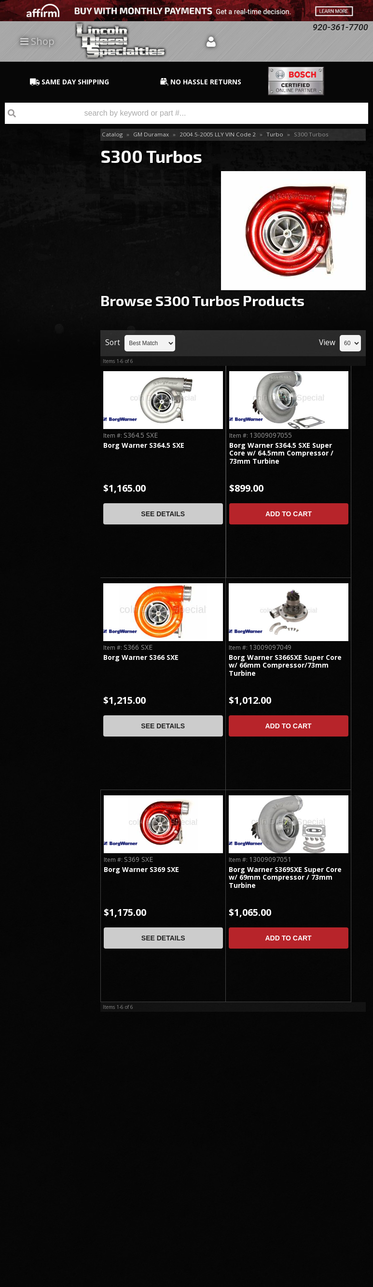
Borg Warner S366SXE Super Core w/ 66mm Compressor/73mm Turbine (285, 666)
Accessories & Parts (45, 176)
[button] (186, 113)
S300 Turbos (35, 250)
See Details (163, 514)
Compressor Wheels (46, 192)
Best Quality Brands (48, 428)
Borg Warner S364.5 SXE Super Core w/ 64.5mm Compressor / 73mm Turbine (281, 454)
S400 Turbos (34, 291)
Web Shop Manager (342, 1279)
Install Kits (30, 208)
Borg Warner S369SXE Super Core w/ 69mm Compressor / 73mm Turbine (285, 878)
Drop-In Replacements (36, 155)
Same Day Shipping (44, 384)
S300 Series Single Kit (42, 229)
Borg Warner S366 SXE (141, 658)
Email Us (41, 546)
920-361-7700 (49, 573)
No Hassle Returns (44, 472)
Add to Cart (288, 514)
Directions (51, 1154)
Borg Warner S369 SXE (141, 870)
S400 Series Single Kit (42, 271)
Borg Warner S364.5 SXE (143, 446)
